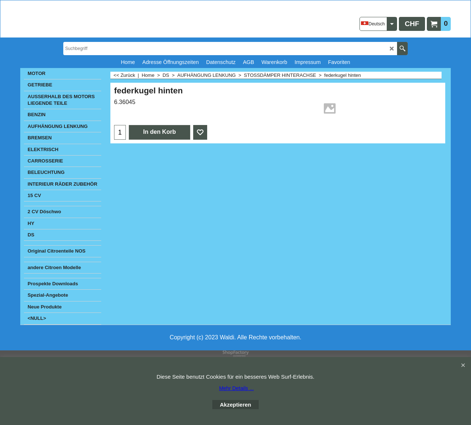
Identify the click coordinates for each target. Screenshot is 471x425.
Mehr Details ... (236, 388)
